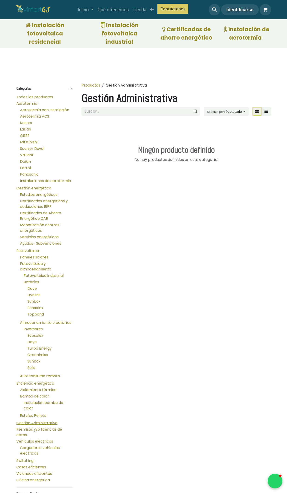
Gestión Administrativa (36, 423)
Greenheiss (37, 354)
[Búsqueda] (195, 111)
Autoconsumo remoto (40, 376)
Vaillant (27, 155)
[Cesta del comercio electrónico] (265, 9)
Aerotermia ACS (34, 116)
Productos (91, 85)
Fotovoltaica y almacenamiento (35, 266)
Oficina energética (33, 480)
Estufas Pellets (33, 415)
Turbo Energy (39, 348)
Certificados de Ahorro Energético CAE (40, 215)
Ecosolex (35, 307)
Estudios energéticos (38, 194)
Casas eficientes (31, 467)
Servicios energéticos (39, 237)
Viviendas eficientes (34, 473)
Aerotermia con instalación (44, 110)
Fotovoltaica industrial (44, 275)
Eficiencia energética (35, 383)
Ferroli (25, 168)
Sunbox (33, 301)
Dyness (33, 295)
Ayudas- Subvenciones (40, 243)
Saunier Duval (32, 148)
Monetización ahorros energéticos (39, 227)
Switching (25, 460)
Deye (32, 288)
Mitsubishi (28, 142)
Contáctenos (172, 9)
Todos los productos (34, 97)
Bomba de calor (34, 396)
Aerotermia (26, 103)
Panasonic (29, 174)
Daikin (25, 161)
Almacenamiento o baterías (45, 322)
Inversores (33, 329)
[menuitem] (86, 9)
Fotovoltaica (27, 250)
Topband (35, 314)
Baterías (31, 282)
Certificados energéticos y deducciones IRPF (44, 203)
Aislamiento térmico (38, 389)
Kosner (26, 122)
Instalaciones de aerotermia (45, 180)
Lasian (25, 129)
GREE (24, 135)
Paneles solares (34, 257)
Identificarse (239, 9)
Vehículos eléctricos (34, 441)
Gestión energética (33, 188)
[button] (214, 9)
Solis (31, 367)
